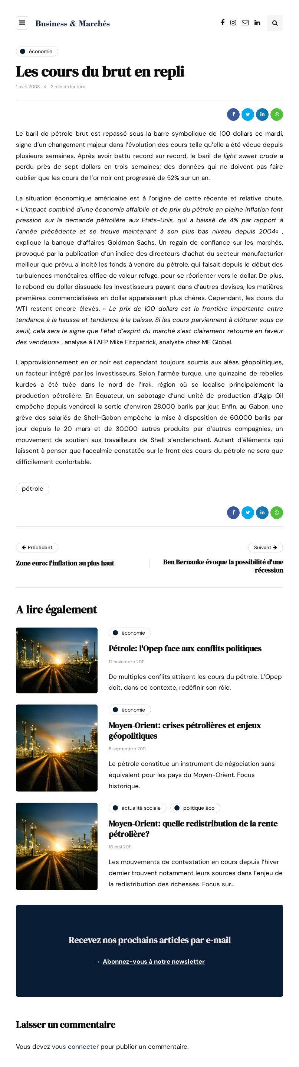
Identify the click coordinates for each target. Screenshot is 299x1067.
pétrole (32, 488)
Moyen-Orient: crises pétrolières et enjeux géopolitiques (185, 730)
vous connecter (75, 1046)
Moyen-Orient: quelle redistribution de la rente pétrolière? (193, 828)
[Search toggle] (275, 23)
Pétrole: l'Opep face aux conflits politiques (185, 648)
